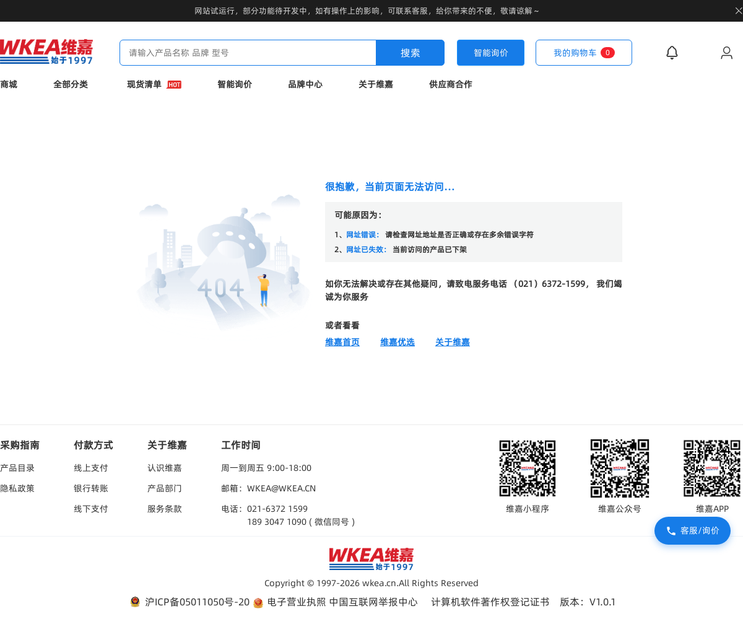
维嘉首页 (342, 342)
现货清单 (154, 84)
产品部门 (164, 488)
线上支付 (91, 468)
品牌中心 (305, 84)
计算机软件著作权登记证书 (490, 601)
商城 (8, 84)
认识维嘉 (164, 468)
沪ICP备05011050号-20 (189, 602)
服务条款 (164, 509)
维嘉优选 (397, 342)
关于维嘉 (375, 84)
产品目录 (17, 468)
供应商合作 (450, 84)
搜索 (410, 52)
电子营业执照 (289, 602)
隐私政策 (17, 488)
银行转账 (91, 488)
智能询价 (234, 84)
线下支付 (91, 509)
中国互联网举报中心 (373, 601)
